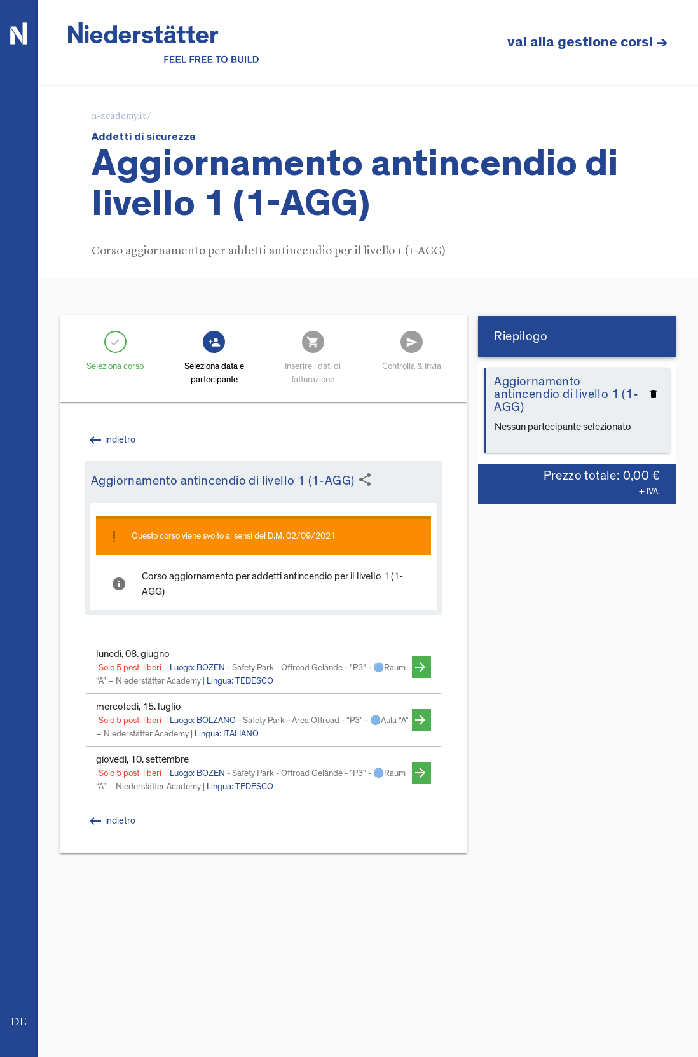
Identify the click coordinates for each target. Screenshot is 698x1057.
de (19, 1022)
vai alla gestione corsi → (587, 42)
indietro (111, 821)
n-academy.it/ (121, 116)
